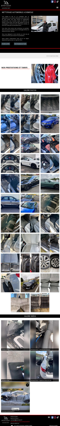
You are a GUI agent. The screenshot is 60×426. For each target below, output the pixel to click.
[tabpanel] (15, 28)
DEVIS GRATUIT (15, 420)
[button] (10, 100)
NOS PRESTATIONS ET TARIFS (14, 64)
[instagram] (55, 1)
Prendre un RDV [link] (5, 43)
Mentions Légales (53, 422)
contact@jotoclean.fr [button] (16, 417)
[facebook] (52, 1)
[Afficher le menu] (57, 7)
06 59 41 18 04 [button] (14, 415)
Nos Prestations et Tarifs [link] (20, 43)
